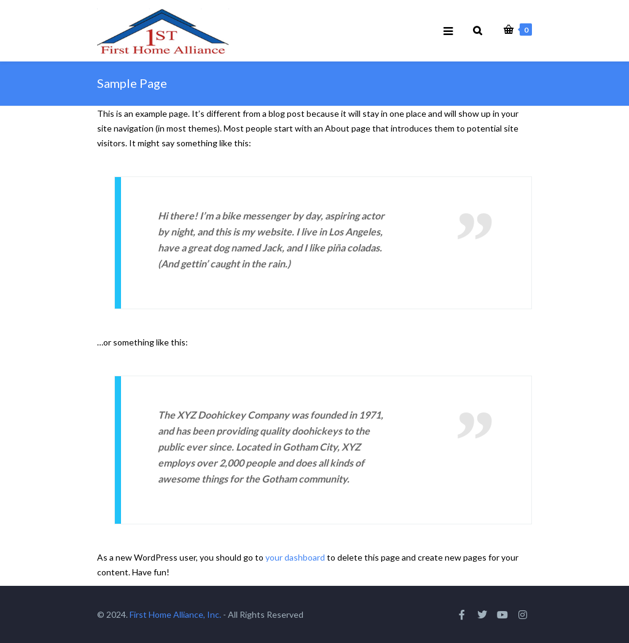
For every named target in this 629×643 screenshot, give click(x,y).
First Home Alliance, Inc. (175, 614)
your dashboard (295, 557)
